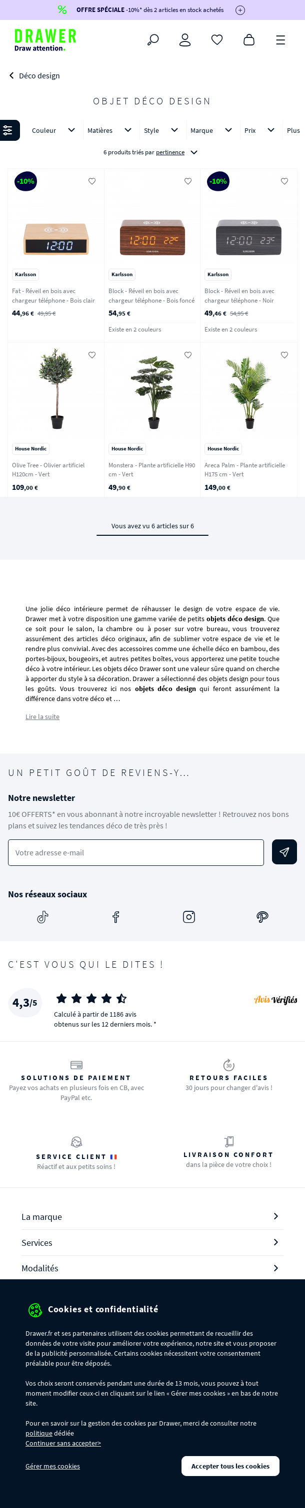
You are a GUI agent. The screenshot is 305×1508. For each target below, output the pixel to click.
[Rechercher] (153, 40)
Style (163, 130)
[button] (152, 142)
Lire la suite (43, 716)
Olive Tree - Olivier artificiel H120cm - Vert (48, 470)
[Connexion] (185, 40)
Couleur (55, 130)
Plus (293, 130)
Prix (261, 130)
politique (39, 1433)
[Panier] (249, 39)
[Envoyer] (284, 851)
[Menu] (281, 39)
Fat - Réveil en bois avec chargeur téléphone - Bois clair (53, 296)
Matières (112, 130)
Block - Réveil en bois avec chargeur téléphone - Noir (239, 296)
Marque (213, 130)
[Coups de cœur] (217, 39)
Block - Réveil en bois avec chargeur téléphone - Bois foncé (151, 296)
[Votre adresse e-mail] (136, 852)
